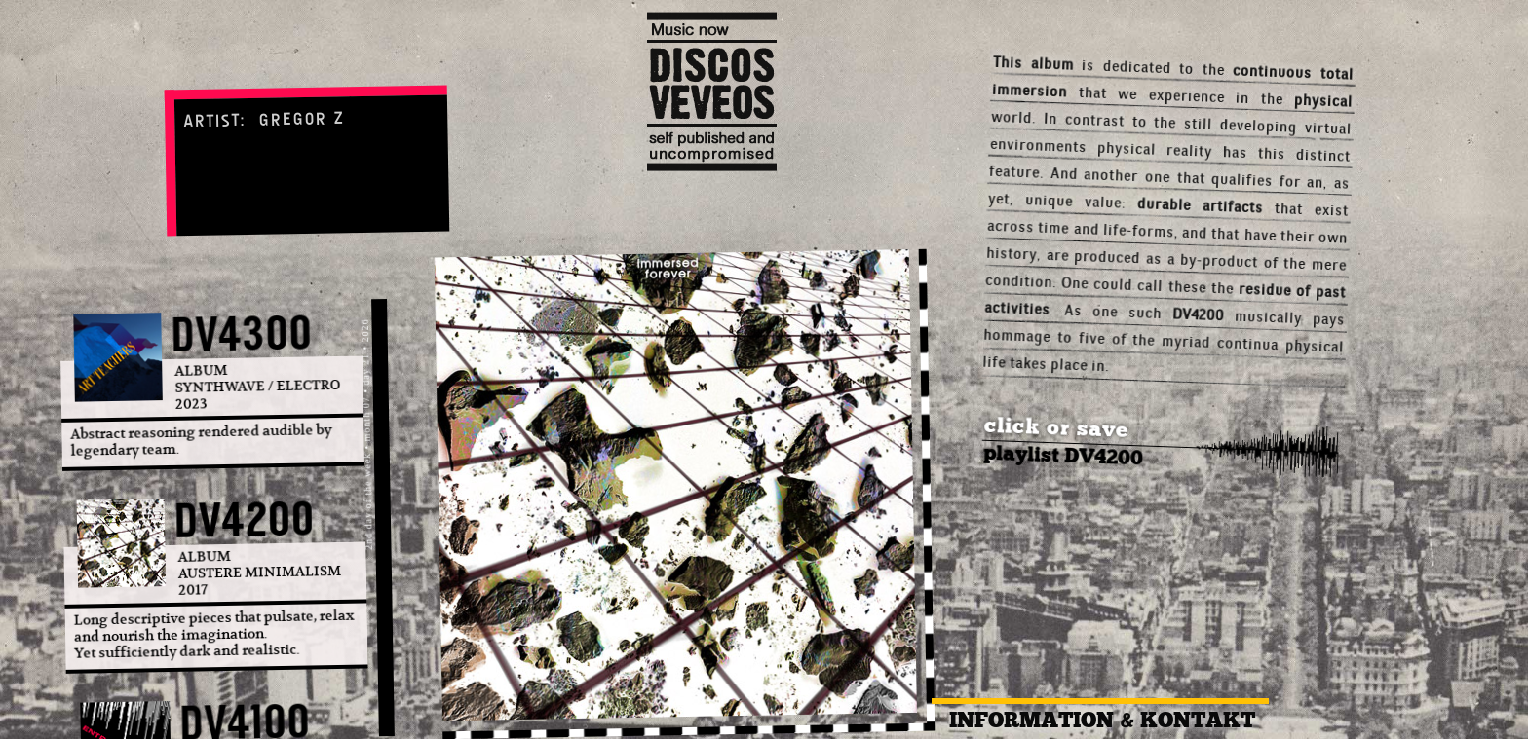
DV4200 (245, 520)
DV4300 (242, 334)
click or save (1056, 427)
